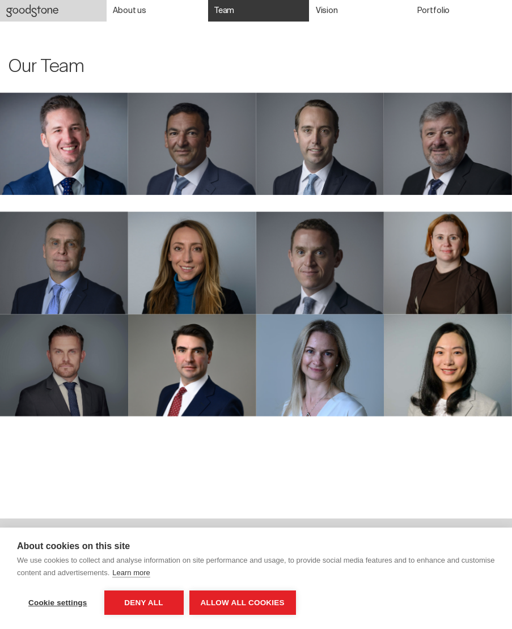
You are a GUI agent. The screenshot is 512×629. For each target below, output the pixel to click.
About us (129, 10)
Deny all (143, 602)
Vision (327, 10)
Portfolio (433, 10)
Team (224, 10)
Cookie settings (57, 602)
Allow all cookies (243, 602)
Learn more (131, 572)
